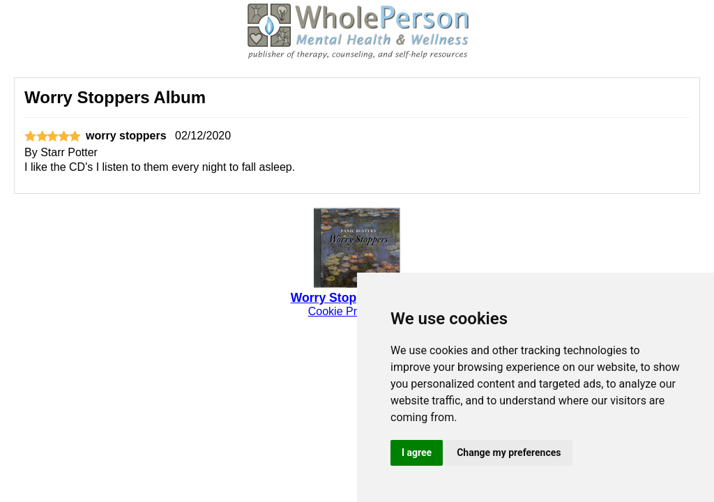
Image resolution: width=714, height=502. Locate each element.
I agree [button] (417, 452)
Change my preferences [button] (509, 452)
